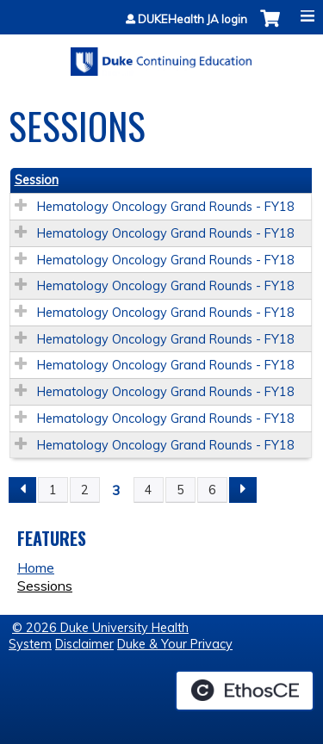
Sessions (44, 585)
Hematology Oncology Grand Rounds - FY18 (166, 206)
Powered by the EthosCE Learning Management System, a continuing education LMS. (244, 690)
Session (37, 180)
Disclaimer (84, 644)
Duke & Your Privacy (175, 644)
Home (35, 567)
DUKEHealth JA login (192, 19)
